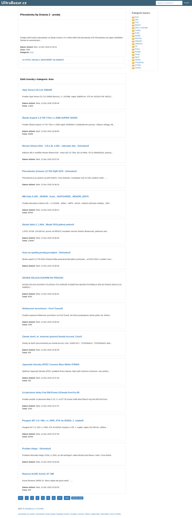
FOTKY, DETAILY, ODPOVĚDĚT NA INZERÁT (44, 60)
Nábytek (137, 41)
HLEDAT (186, 3)
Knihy (136, 33)
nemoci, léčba (84, 514)
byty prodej (50, 514)
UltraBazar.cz (30, 509)
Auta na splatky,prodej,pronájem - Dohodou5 (46, 252)
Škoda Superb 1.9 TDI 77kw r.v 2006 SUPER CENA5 (49, 118)
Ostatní (136, 68)
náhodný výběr (77, 498)
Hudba (136, 30)
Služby (136, 60)
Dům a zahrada (140, 28)
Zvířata (136, 65)
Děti (135, 20)
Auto (32, 52)
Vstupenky (138, 62)
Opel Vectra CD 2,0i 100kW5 (37, 90)
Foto (135, 22)
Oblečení (137, 44)
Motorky (137, 38)
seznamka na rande (26, 514)
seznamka (40, 514)
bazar (66, 514)
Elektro (136, 25)
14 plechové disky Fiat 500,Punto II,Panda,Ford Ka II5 (50, 392)
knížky (118, 514)
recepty (74, 514)
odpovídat (95, 514)
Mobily (136, 36)
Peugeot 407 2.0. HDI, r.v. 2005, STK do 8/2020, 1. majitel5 (53, 420)
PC (135, 46)
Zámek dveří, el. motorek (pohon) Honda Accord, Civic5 (52, 336)
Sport (135, 57)
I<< (20, 498)
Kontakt (40, 509)
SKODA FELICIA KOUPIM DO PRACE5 (42, 278)
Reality (136, 52)
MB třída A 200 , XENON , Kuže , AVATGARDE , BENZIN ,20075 (55, 196)
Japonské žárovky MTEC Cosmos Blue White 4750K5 (50, 364)
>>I (60, 498)
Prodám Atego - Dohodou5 (36, 448)
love (112, 514)
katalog (60, 514)
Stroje (136, 54)
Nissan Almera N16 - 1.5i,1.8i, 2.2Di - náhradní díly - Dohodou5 (55, 146)
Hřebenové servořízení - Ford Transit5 (42, 308)
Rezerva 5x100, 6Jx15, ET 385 (38, 474)
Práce (136, 49)
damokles (105, 514)
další (67, 498)
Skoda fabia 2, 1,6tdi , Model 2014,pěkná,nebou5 (48, 224)
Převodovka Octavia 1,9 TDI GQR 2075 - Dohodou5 (49, 171)
